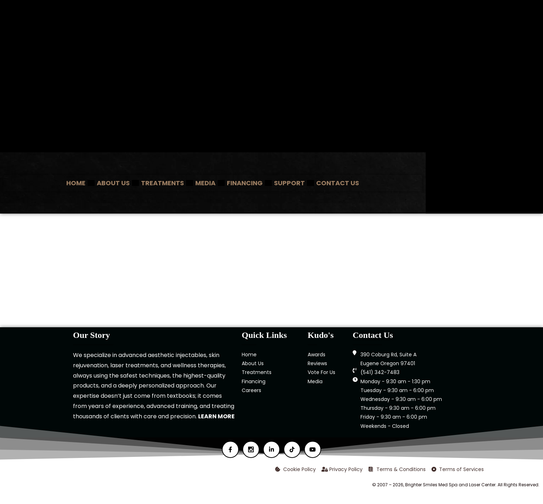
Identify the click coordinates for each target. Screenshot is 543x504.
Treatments (162, 183)
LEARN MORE (216, 416)
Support (289, 183)
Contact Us (337, 183)
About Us (113, 183)
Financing (245, 183)
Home (75, 183)
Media (205, 183)
